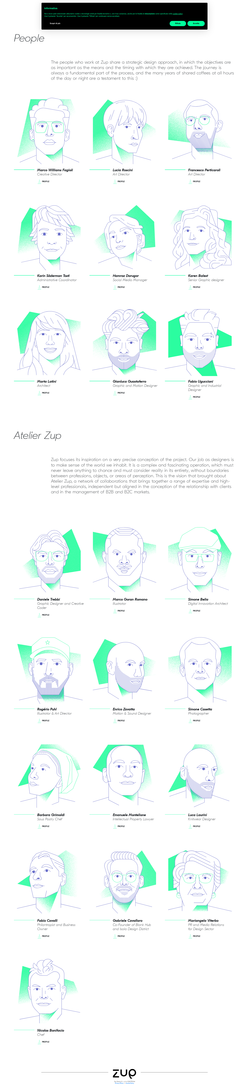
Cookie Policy (130, 1083)
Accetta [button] (196, 23)
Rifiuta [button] (178, 23)
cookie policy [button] (178, 14)
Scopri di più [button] (55, 23)
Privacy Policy (119, 1083)
